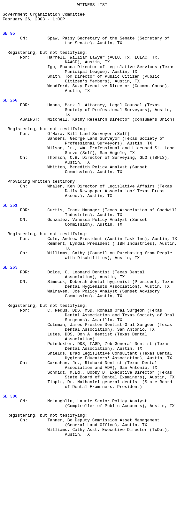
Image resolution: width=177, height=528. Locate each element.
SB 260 (10, 120)
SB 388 (10, 475)
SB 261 (10, 246)
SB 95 (9, 40)
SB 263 (10, 320)
